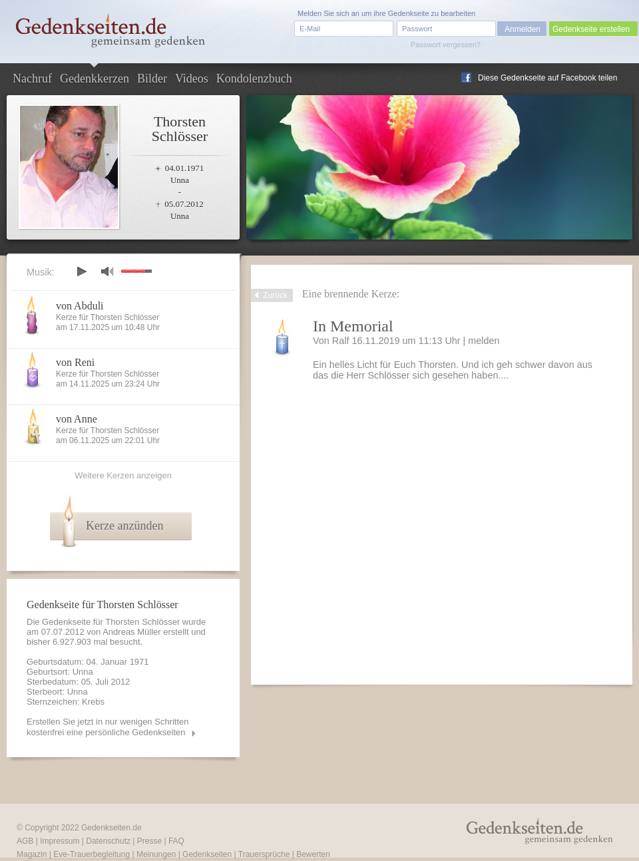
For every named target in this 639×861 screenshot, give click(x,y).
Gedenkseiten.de (111, 827)
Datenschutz (108, 841)
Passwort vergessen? (446, 45)
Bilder (152, 78)
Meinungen (156, 854)
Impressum (59, 841)
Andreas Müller (131, 632)
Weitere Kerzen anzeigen (123, 475)
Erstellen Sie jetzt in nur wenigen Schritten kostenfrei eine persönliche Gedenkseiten (108, 727)
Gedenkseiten (207, 854)
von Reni (75, 362)
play (81, 271)
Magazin (32, 854)
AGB (25, 841)
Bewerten (313, 854)
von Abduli (80, 305)
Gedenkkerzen (94, 78)
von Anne (76, 419)
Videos (191, 78)
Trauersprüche (264, 854)
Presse (149, 841)
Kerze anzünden (124, 525)
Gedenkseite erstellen (591, 29)
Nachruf (32, 78)
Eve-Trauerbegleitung (91, 854)
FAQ (176, 841)
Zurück (275, 295)
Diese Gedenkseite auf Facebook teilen (547, 78)
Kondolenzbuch (254, 78)
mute (107, 271)
